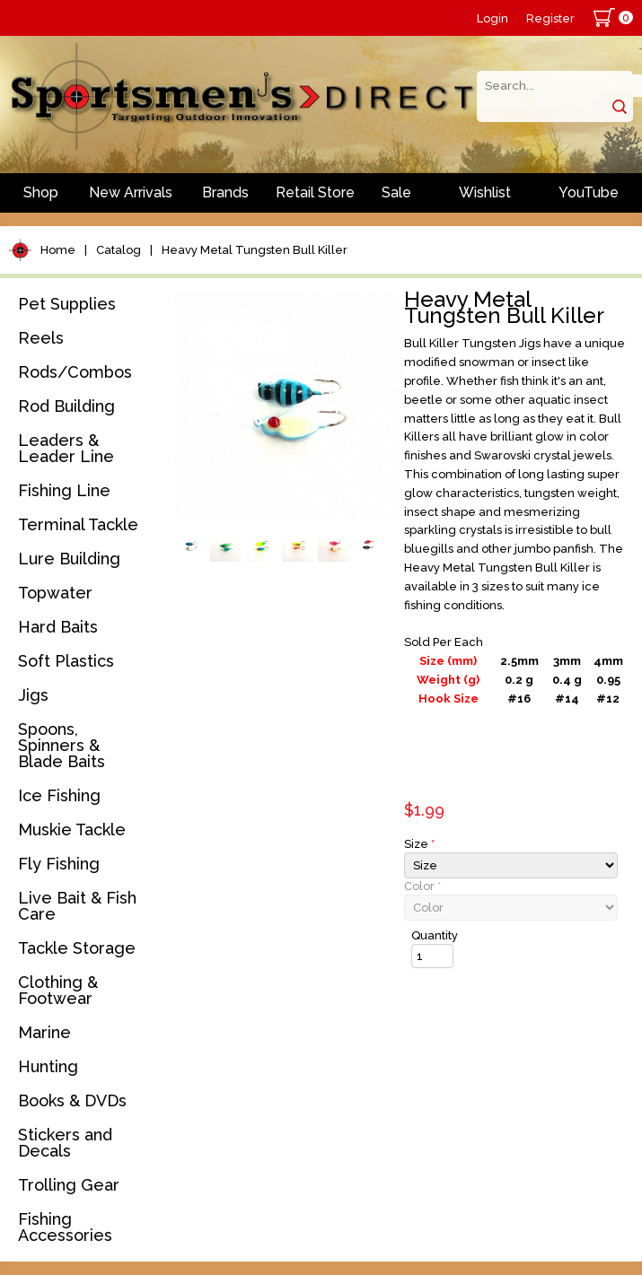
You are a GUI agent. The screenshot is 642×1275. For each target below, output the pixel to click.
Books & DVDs (72, 1100)
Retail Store (315, 192)
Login (492, 18)
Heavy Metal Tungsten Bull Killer (254, 250)
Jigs (33, 695)
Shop (40, 192)
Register (550, 18)
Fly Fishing (59, 863)
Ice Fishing (59, 795)
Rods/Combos (75, 371)
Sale (396, 192)
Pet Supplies (67, 303)
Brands (225, 192)
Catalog (118, 250)
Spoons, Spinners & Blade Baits (61, 745)
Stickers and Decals (65, 1142)
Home (57, 250)
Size (419, 844)
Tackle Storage (77, 948)
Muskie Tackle (72, 829)
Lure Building (69, 558)
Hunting (48, 1066)
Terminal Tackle (78, 524)
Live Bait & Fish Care (77, 905)
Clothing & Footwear (58, 990)
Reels (41, 337)
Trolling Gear (68, 1184)
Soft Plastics (66, 660)
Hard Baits (58, 626)
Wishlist (485, 192)
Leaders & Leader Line (66, 448)
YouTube (588, 192)
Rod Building (66, 406)
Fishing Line (64, 490)
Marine (44, 1032)
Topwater (55, 592)
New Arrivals (130, 192)
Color (422, 886)
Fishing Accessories (65, 1227)
